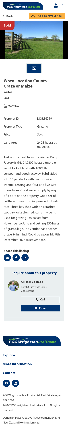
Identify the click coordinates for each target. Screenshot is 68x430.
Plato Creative (23, 417)
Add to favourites (50, 16)
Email (40, 308)
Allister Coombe (32, 282)
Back (8, 16)
